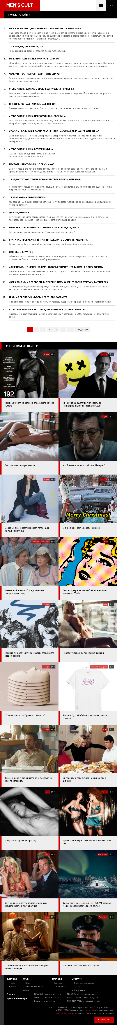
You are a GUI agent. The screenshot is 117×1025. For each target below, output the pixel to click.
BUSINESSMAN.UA (82, 997)
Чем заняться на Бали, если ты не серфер (34, 73)
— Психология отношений (34, 986)
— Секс (26, 990)
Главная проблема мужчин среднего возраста (38, 297)
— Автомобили (59, 986)
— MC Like (11, 983)
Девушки (12, 978)
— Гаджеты (57, 983)
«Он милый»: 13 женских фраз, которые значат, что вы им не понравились (56, 267)
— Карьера (76, 986)
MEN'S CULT (46, 997)
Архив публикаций (17, 998)
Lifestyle (77, 978)
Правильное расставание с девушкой (32, 103)
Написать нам (104, 1019)
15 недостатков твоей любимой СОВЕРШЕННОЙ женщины (45, 179)
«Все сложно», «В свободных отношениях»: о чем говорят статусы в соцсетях (58, 282)
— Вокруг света (78, 990)
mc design (89, 1010)
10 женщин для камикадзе (26, 46)
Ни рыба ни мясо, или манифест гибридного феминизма (45, 28)
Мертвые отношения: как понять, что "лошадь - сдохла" (45, 227)
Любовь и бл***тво (21, 251)
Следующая (82, 329)
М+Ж (25, 978)
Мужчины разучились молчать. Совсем (34, 58)
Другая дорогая (19, 212)
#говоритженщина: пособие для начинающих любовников (47, 309)
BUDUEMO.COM (83, 1001)
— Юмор (26, 983)
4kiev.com (44, 1001)
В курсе (11, 994)
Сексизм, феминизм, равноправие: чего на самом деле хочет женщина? (54, 131)
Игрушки (57, 978)
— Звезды (11, 986)
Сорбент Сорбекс (64, 1013)
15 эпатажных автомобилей (27, 197)
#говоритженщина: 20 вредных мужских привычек (41, 88)
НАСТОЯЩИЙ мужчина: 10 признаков (31, 164)
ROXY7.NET (47, 994)
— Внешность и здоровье (83, 983)
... (63, 329)
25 (70, 329)
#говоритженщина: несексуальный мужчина (37, 116)
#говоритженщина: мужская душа (31, 149)
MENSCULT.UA (81, 994)
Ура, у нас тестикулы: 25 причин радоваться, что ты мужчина (48, 239)
